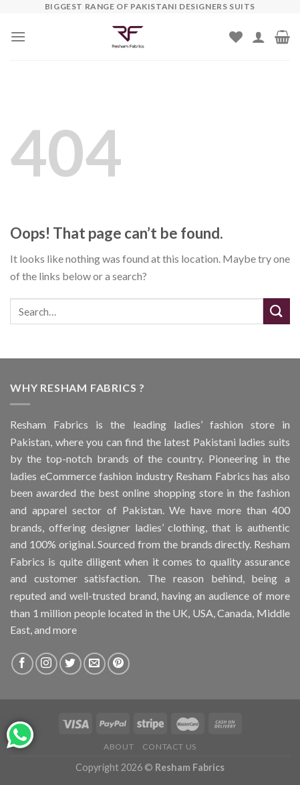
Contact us (169, 747)
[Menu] (18, 36)
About (119, 747)
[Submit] (276, 311)
